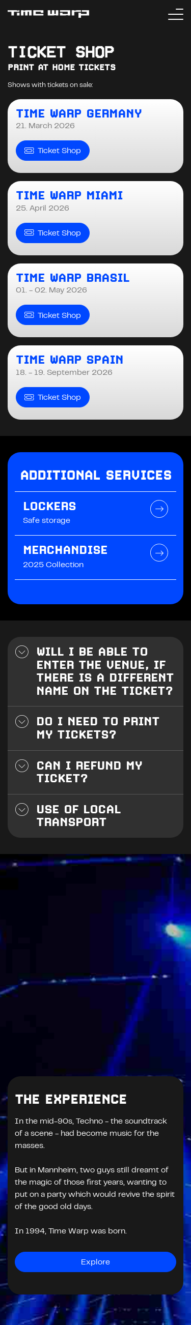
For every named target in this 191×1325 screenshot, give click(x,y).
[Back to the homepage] (48, 14)
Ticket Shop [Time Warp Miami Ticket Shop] (52, 232)
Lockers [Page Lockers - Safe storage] (49, 506)
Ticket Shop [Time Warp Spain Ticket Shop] (52, 397)
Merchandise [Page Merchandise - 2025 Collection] (65, 549)
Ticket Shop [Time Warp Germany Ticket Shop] (52, 150)
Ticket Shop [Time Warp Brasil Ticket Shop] (52, 315)
